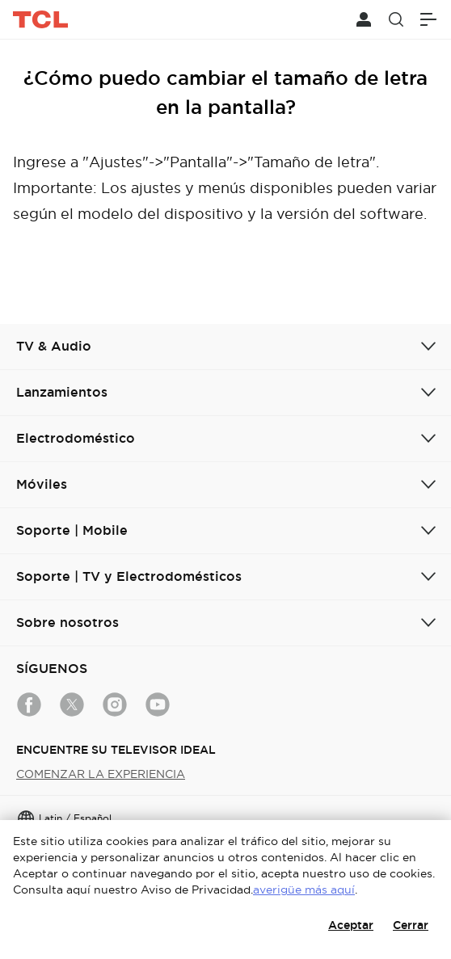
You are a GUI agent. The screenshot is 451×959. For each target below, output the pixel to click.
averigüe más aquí (304, 889)
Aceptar (350, 925)
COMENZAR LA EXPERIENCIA (100, 774)
